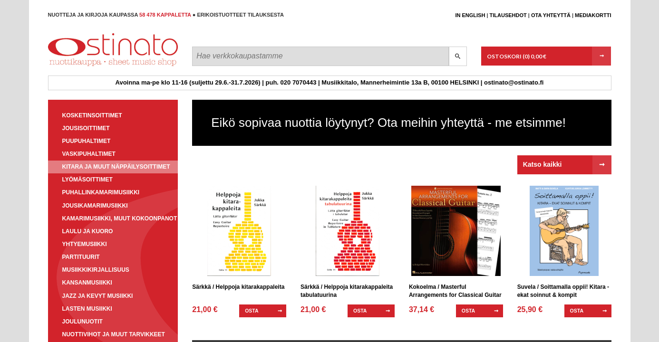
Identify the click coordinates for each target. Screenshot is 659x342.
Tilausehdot (508, 15)
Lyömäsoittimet (87, 179)
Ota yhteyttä (551, 15)
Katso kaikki (542, 164)
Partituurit (81, 257)
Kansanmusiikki (87, 282)
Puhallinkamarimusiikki (101, 192)
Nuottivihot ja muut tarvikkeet (113, 334)
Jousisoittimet (86, 128)
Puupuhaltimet (86, 141)
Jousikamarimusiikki (95, 205)
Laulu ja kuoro (87, 231)
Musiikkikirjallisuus (95, 269)
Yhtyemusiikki (84, 244)
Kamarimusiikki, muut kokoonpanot (119, 218)
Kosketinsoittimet (92, 115)
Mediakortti (593, 15)
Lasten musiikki (87, 308)
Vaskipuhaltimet (89, 154)
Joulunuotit (82, 321)
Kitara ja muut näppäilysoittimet (116, 166)
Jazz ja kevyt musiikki (97, 296)
